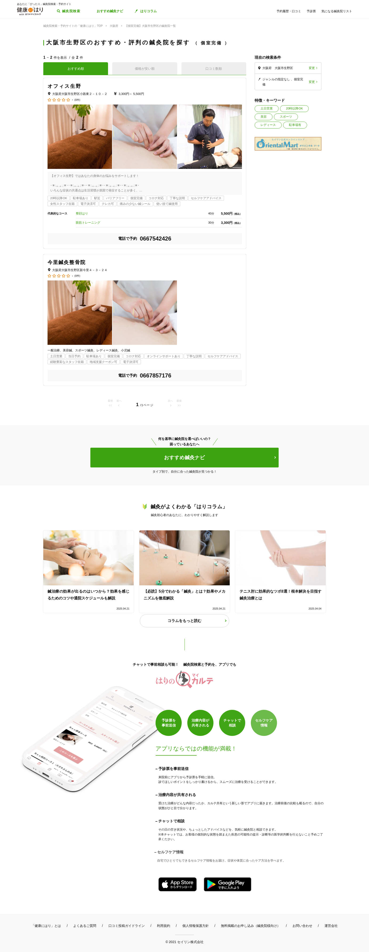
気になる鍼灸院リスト (336, 11)
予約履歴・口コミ (289, 11)
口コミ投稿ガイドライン (126, 926)
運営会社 (331, 926)
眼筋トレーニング (88, 222)
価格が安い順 (145, 68)
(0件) (77, 100)
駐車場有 (295, 125)
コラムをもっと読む (184, 621)
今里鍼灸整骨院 (67, 262)
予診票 (311, 11)
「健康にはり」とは (46, 926)
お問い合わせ (302, 926)
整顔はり (82, 213)
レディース (268, 125)
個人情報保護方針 (195, 926)
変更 (312, 68)
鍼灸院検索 (71, 11)
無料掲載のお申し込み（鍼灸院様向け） (250, 926)
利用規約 (163, 926)
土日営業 (267, 108)
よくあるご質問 (84, 926)
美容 (264, 116)
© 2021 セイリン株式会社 (184, 942)
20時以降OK (294, 108)
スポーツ (286, 116)
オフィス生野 (64, 86)
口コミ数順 (213, 68)
